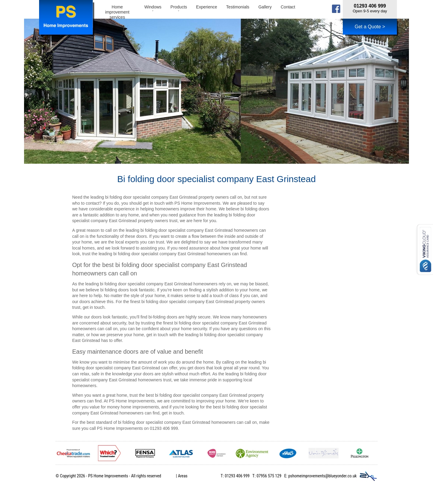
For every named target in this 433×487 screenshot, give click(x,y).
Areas (183, 475)
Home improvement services (117, 12)
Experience (206, 7)
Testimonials (237, 7)
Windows (152, 9)
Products (178, 9)
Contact (288, 7)
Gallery (265, 7)
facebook (336, 9)
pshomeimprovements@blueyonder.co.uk (322, 475)
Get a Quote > (370, 26)
